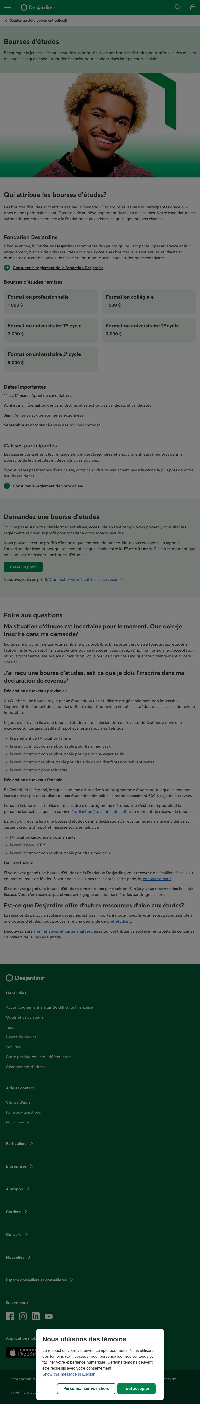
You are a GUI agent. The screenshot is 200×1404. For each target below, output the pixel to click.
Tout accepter (136, 1388)
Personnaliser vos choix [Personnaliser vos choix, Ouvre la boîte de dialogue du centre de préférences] (86, 1388)
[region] (100, 1364)
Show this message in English (68, 1374)
